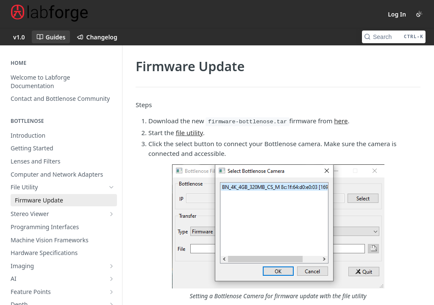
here (341, 120)
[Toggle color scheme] (419, 14)
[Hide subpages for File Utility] (111, 187)
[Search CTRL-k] (394, 36)
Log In (397, 14)
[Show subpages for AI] (111, 278)
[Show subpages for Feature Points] (111, 291)
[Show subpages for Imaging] (111, 266)
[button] (278, 232)
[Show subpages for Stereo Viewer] (111, 214)
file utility (189, 132)
